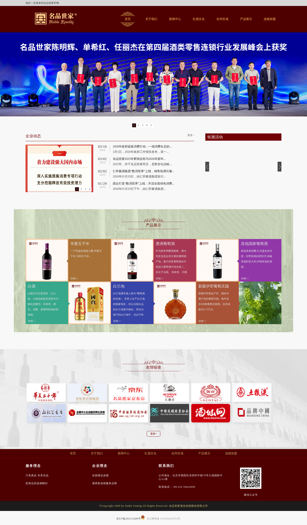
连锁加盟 (270, 19)
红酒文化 (199, 19)
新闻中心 (175, 19)
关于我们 (151, 19)
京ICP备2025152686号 (128, 518)
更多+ (190, 135)
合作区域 (222, 19)
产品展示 (246, 19)
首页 (128, 19)
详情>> (74, 278)
